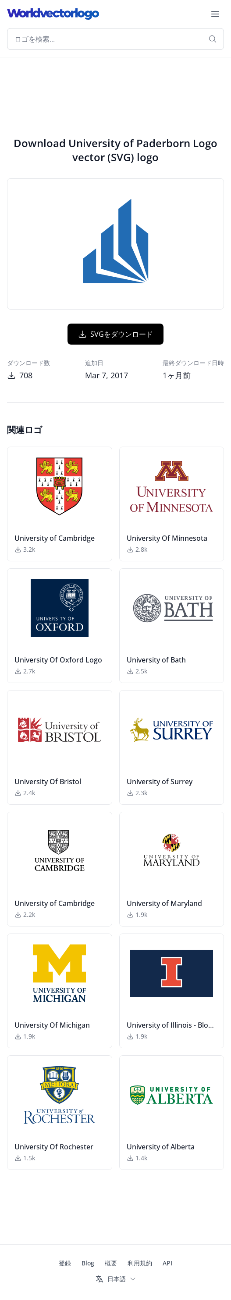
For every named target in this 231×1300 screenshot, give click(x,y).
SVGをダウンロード (115, 334)
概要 (111, 1263)
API (167, 1263)
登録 (65, 1263)
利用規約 (140, 1263)
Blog (88, 1263)
